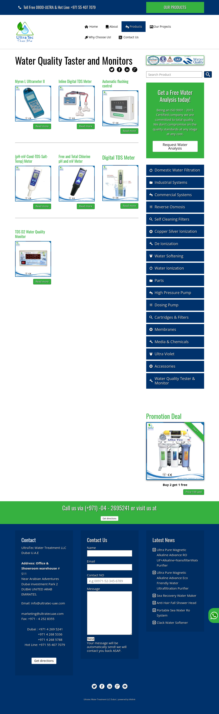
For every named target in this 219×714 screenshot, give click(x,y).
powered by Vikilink (126, 699)
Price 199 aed (194, 492)
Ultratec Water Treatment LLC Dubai (100, 699)
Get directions (44, 661)
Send (90, 639)
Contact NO (95, 575)
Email (91, 561)
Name (91, 547)
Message (93, 589)
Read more (42, 126)
